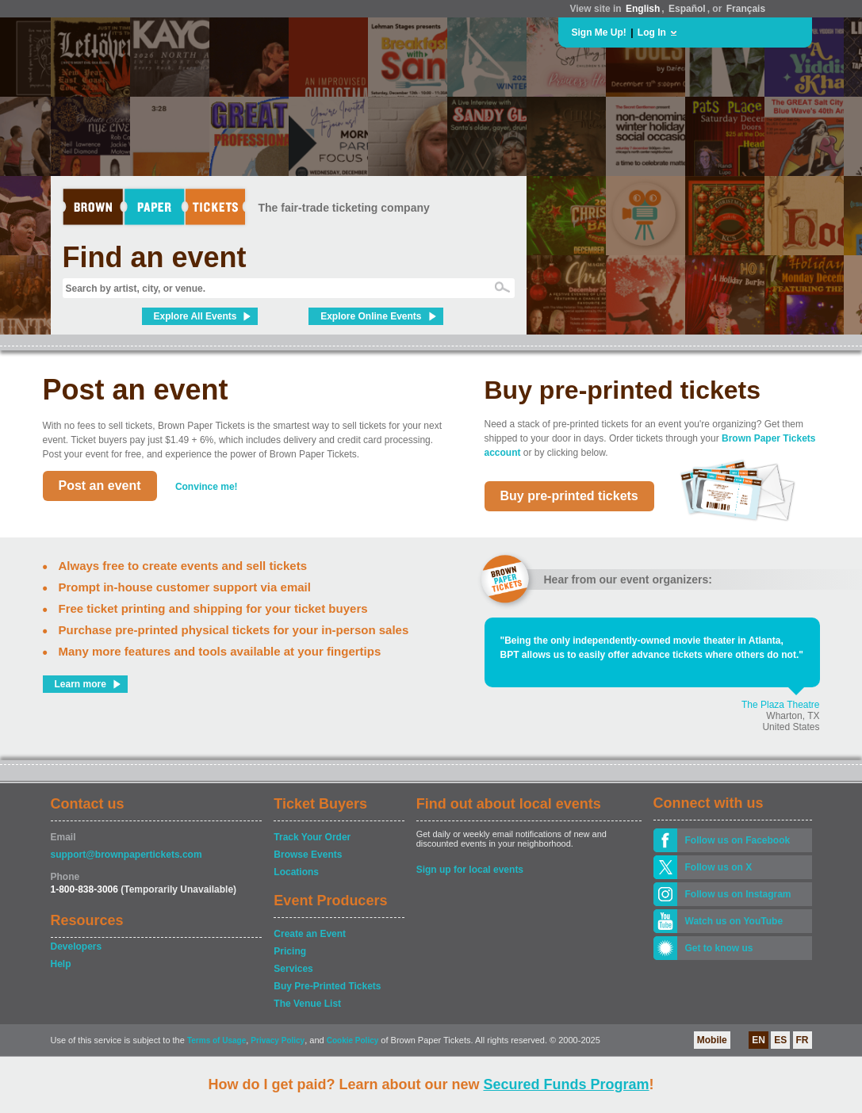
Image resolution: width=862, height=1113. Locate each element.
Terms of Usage (216, 1040)
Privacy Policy (278, 1040)
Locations (296, 872)
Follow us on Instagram (738, 894)
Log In (652, 32)
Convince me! (206, 486)
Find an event (155, 257)
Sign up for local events (469, 869)
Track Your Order (312, 837)
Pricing (290, 951)
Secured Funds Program (566, 1084)
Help (61, 964)
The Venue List (307, 1003)
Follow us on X (719, 867)
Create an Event (310, 933)
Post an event (100, 485)
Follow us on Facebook (738, 840)
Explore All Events (195, 316)
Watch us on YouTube (734, 921)
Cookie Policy (353, 1040)
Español (687, 8)
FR (802, 1040)
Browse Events (308, 854)
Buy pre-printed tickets (569, 496)
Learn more (80, 684)
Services (293, 968)
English (643, 8)
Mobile (712, 1040)
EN (758, 1040)
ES (780, 1040)
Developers (76, 946)
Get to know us (719, 948)
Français (745, 8)
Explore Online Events (370, 316)
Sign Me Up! (599, 32)
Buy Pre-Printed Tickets (327, 986)
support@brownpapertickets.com (126, 854)
